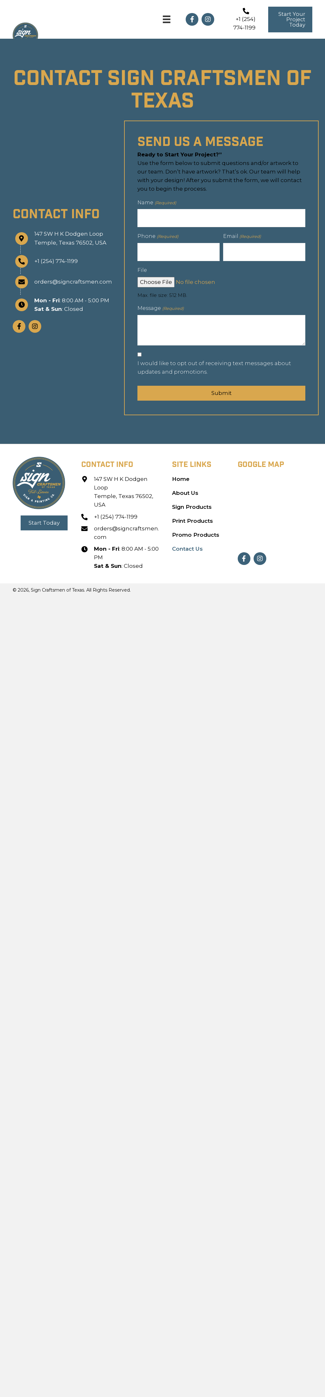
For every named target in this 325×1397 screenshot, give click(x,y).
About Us (185, 489)
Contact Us (187, 545)
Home (180, 475)
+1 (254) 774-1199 (53, 259)
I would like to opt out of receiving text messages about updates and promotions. (214, 364)
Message (160, 305)
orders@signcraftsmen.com (70, 280)
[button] (192, 19)
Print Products (193, 517)
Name (156, 203)
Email (242, 235)
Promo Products (195, 531)
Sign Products (192, 503)
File (142, 267)
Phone (157, 235)
